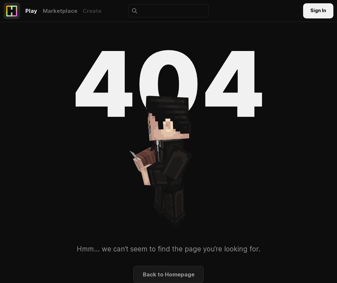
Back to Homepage (168, 274)
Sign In (318, 10)
